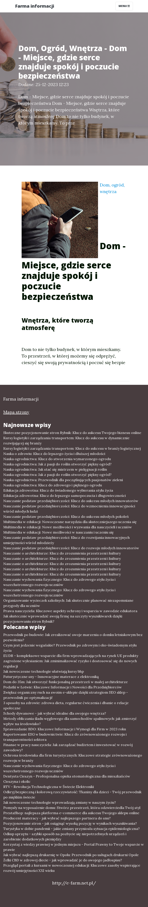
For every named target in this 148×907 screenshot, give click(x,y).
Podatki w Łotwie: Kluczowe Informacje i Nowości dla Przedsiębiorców (62, 687)
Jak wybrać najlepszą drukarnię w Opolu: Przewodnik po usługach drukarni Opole (71, 855)
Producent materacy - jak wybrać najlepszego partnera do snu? (57, 818)
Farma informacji (34, 6)
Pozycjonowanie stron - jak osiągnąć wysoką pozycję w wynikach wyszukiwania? (70, 823)
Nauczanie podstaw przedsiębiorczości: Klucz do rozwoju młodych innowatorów (71, 548)
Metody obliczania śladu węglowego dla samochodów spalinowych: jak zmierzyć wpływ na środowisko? (70, 721)
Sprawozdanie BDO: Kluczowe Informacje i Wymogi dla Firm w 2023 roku (64, 729)
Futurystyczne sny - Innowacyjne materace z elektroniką (51, 676)
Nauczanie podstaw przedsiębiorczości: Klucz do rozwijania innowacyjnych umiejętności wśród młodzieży (66, 540)
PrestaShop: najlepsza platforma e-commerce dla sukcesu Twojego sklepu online (71, 813)
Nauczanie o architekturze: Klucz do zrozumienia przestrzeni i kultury (62, 553)
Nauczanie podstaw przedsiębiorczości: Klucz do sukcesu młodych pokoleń (66, 516)
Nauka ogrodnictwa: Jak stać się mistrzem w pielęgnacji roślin (55, 469)
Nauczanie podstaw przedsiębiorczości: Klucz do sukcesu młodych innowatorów (70, 501)
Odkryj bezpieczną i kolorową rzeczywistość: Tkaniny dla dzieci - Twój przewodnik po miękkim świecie (72, 794)
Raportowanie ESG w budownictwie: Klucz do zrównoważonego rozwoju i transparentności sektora (65, 737)
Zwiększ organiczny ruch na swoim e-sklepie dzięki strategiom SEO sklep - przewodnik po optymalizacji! (65, 695)
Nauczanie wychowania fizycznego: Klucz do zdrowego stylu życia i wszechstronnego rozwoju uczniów (59, 582)
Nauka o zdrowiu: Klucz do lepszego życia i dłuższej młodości (54, 453)
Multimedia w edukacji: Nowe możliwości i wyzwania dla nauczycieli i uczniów (67, 527)
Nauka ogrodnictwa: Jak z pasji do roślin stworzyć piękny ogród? (57, 464)
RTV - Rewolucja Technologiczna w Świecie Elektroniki (48, 786)
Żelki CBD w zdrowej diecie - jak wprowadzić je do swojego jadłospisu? (62, 860)
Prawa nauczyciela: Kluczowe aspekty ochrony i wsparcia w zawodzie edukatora (70, 611)
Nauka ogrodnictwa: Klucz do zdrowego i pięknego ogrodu (52, 485)
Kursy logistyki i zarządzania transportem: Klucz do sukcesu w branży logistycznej (72, 448)
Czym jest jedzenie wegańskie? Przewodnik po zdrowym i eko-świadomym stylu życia (70, 648)
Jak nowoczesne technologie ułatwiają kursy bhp (43, 671)
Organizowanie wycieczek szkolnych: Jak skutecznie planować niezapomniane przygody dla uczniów (68, 603)
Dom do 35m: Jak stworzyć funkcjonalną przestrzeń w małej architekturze (65, 682)
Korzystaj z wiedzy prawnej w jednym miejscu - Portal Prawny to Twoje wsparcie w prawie (73, 847)
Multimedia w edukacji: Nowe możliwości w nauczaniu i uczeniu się (58, 532)
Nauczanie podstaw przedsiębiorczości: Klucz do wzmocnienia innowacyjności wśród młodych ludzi (69, 508)
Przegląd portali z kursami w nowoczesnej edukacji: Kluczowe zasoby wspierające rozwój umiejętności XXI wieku (71, 868)
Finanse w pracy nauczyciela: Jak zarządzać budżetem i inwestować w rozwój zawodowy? (68, 747)
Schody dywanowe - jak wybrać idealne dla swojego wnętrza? (54, 713)
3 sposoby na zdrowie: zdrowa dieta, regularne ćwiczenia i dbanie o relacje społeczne (66, 705)
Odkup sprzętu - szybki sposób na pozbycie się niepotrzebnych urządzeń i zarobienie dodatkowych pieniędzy (64, 836)
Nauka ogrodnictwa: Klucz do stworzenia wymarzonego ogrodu (57, 459)
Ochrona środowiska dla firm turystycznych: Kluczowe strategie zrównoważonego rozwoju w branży (72, 758)
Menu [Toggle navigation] (124, 6)
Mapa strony (16, 412)
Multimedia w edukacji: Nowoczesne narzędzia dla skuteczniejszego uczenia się (70, 522)
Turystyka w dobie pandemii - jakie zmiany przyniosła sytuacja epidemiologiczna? (71, 828)
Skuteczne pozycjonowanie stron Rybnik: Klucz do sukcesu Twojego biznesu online (72, 432)
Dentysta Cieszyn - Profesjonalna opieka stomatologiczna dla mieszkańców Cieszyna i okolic (66, 779)
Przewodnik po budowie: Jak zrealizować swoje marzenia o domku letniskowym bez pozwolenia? (73, 637)
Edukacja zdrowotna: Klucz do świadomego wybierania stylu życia (58, 490)
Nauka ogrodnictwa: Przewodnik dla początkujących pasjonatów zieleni (63, 480)
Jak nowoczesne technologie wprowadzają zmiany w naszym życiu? (59, 802)
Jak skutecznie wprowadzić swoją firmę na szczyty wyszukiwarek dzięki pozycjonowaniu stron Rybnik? (62, 619)
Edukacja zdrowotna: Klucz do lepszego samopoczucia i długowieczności (64, 495)
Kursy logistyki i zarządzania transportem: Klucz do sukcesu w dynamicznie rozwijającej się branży (66, 440)
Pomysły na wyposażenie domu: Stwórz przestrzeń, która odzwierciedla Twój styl (71, 807)
